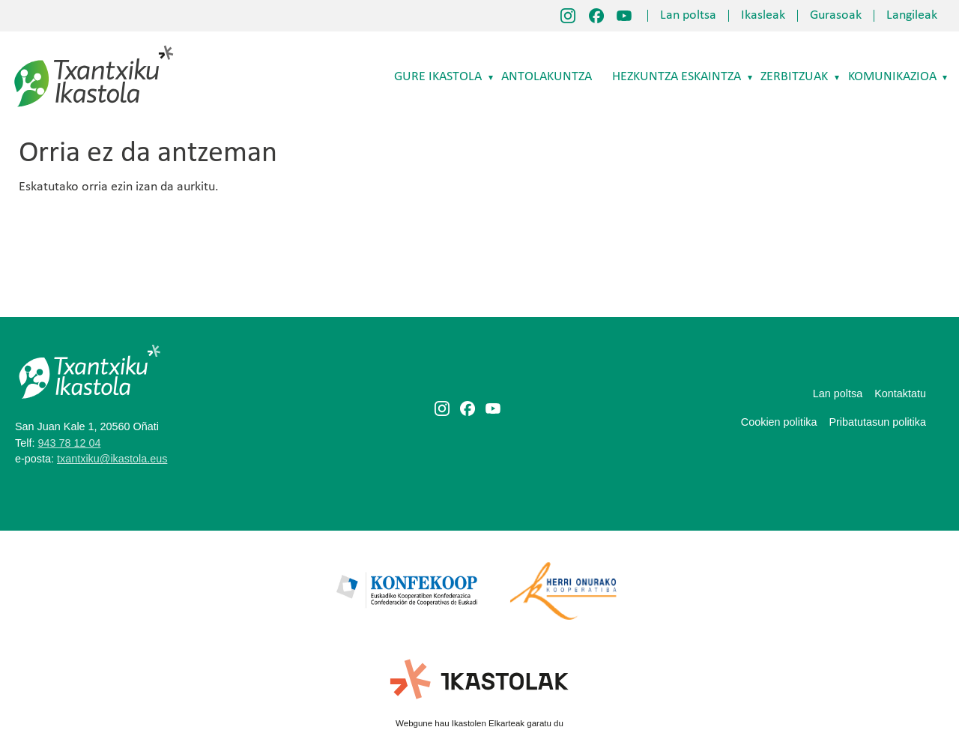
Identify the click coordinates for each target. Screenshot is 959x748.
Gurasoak (836, 16)
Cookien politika (779, 422)
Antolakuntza (546, 76)
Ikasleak (763, 16)
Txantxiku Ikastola (94, 48)
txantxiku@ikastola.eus (112, 459)
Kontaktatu (900, 393)
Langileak (911, 16)
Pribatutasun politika (877, 422)
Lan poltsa (688, 16)
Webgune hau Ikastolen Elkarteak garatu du (479, 723)
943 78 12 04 (68, 443)
